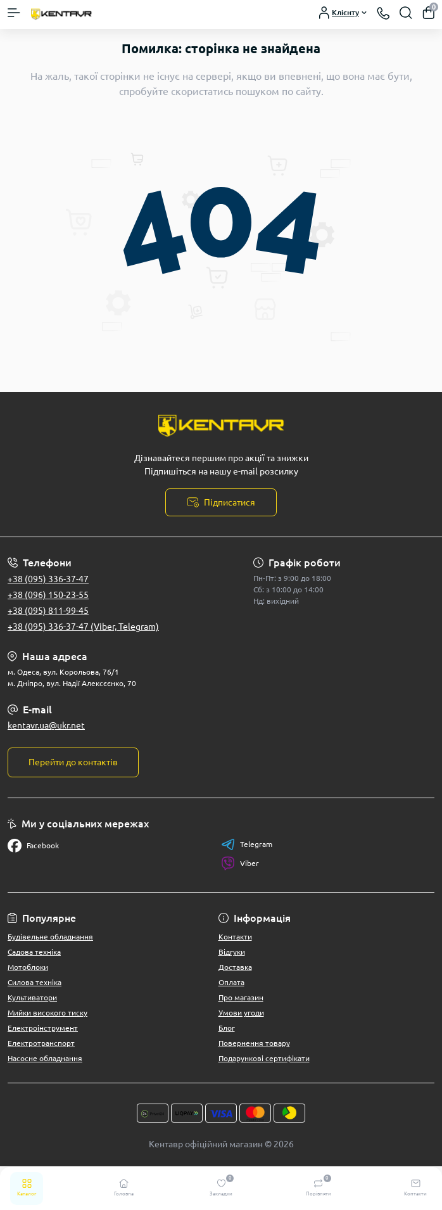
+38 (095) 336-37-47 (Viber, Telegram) (83, 626)
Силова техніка (34, 982)
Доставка (235, 967)
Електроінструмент (43, 1028)
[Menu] (14, 12)
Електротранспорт (41, 1043)
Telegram (246, 844)
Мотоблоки (28, 967)
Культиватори (32, 997)
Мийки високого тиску (47, 1013)
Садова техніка (34, 952)
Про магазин (240, 997)
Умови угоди (241, 1013)
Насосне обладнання (45, 1058)
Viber (240, 863)
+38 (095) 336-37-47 (48, 579)
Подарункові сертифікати (264, 1058)
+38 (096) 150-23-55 (48, 595)
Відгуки (231, 952)
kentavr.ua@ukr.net (46, 725)
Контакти (235, 937)
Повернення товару (254, 1043)
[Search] (406, 12)
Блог (226, 1028)
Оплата (231, 982)
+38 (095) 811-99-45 (48, 611)
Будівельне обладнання (50, 937)
